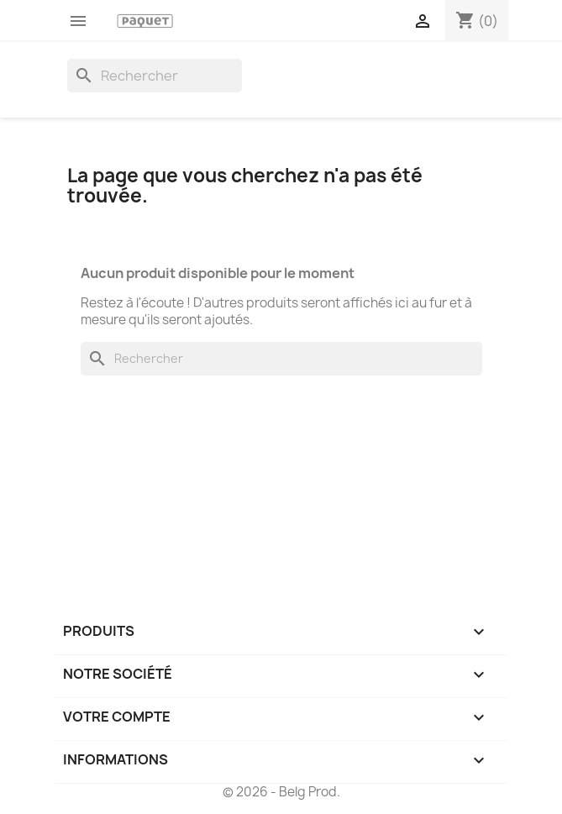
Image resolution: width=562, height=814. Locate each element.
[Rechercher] (154, 75)
